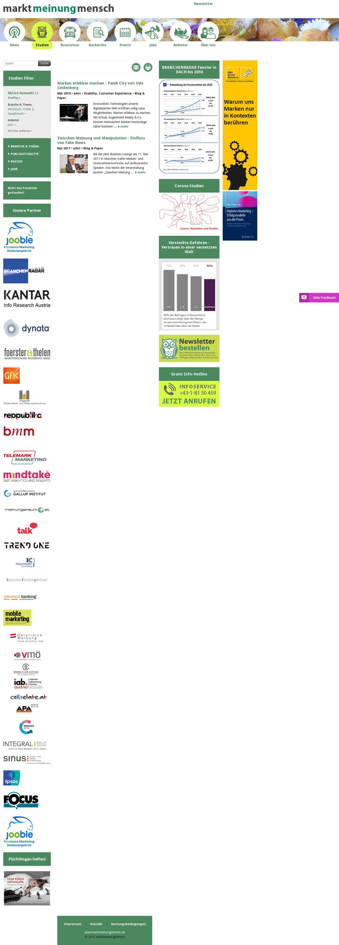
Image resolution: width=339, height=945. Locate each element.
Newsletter (203, 4)
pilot (12, 124)
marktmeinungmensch (58, 9)
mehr (124, 126)
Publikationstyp (25, 154)
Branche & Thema (25, 146)
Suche (44, 63)
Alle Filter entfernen (20, 130)
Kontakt (96, 924)
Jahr (14, 169)
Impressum (73, 924)
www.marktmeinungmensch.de (105, 932)
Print (148, 67)
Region (16, 161)
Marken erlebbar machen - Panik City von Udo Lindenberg (100, 85)
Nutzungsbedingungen (128, 924)
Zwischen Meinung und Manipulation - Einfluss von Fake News (101, 140)
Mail (136, 67)
